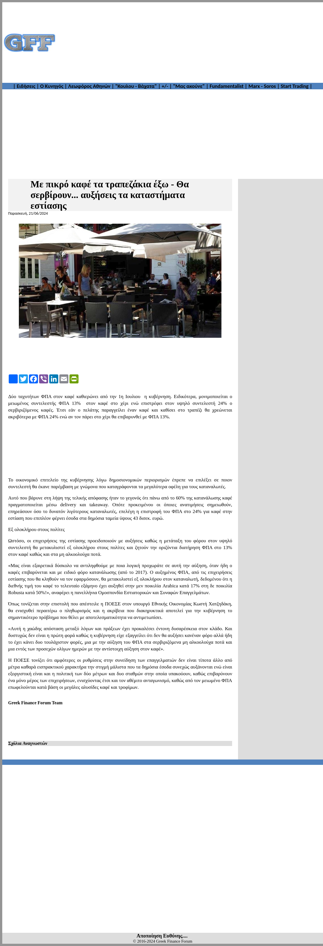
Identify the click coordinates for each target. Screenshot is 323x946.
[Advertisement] (189, 42)
